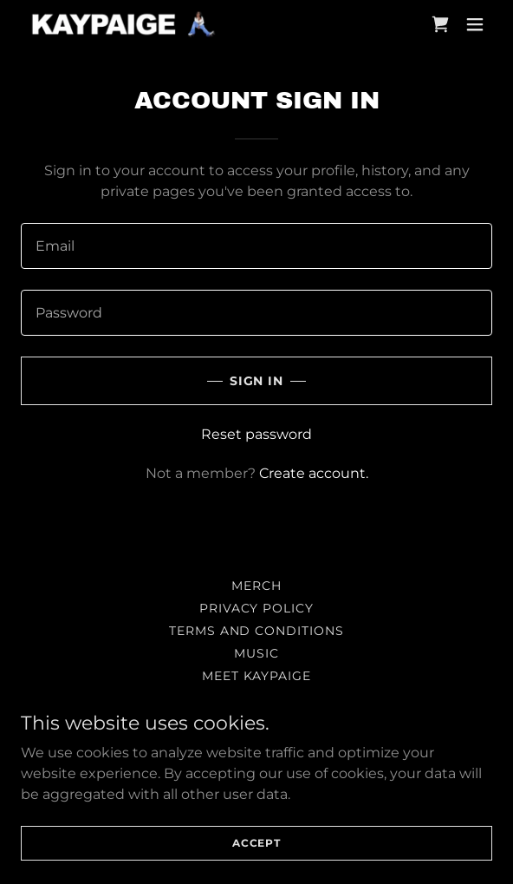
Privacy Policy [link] (257, 608)
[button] (475, 24)
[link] (125, 24)
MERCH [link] (256, 585)
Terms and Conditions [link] (257, 630)
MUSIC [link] (256, 653)
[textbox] (256, 246)
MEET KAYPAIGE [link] (257, 676)
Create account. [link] (313, 473)
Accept (256, 866)
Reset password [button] (256, 434)
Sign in (257, 381)
